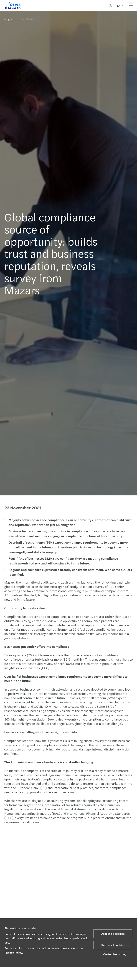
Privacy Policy (13, 952)
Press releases (26, 16)
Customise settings (113, 954)
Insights (8, 19)
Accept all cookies (113, 934)
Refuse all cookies (113, 945)
